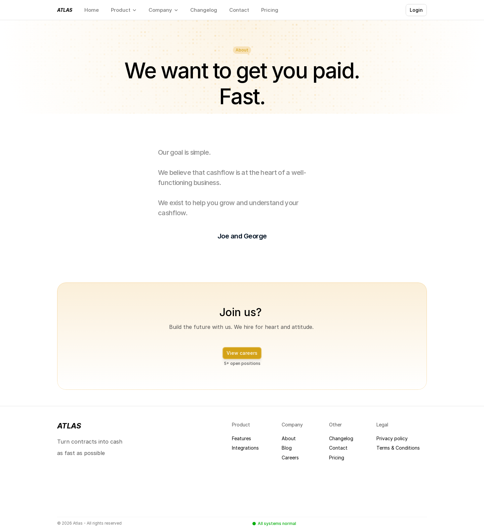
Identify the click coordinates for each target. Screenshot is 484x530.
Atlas (64, 10)
